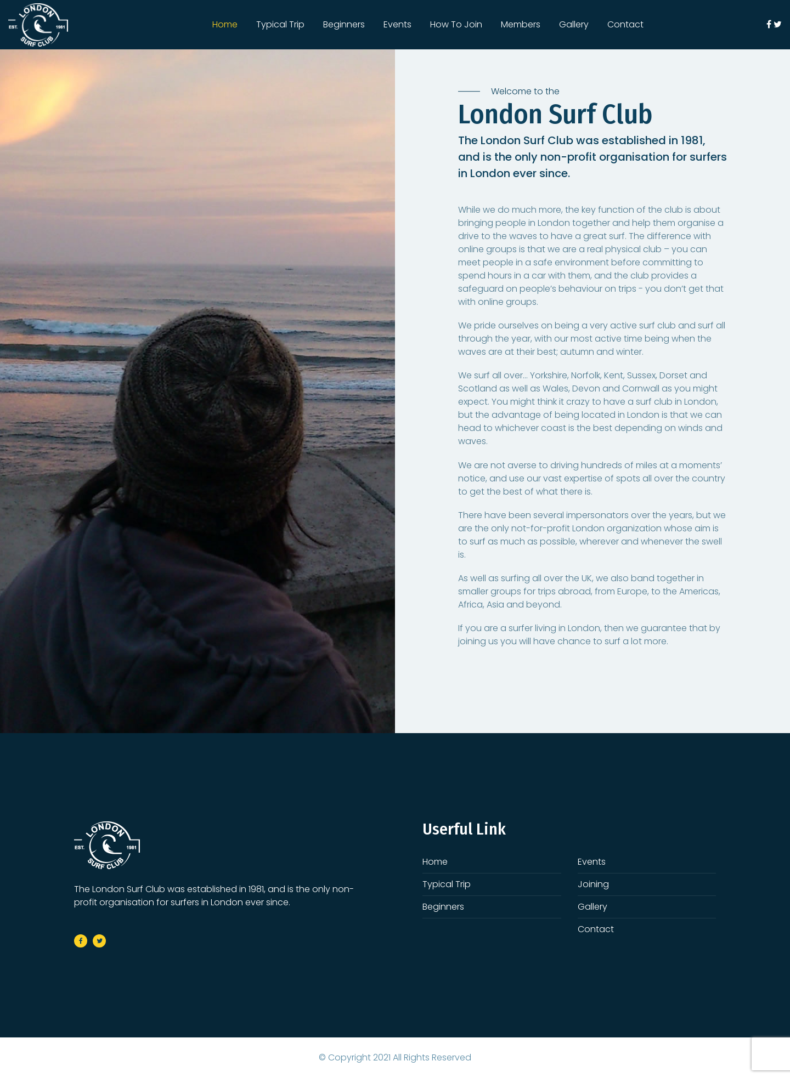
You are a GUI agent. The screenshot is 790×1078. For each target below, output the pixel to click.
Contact (625, 24)
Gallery (574, 24)
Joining (593, 884)
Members (520, 24)
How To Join (456, 24)
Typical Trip (280, 24)
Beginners (344, 24)
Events (397, 24)
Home (225, 24)
